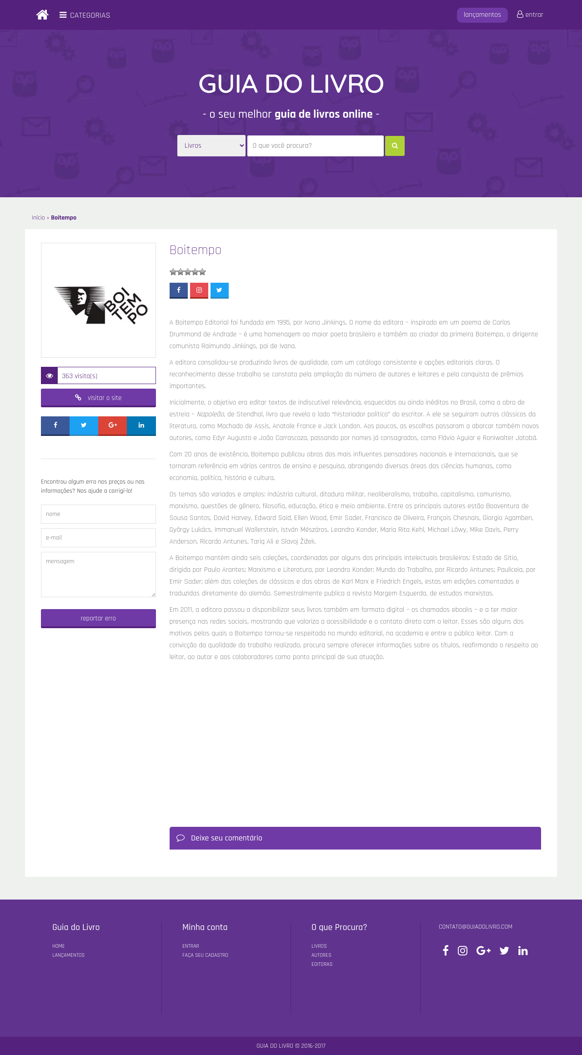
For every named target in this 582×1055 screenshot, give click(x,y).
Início (38, 218)
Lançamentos (68, 955)
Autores (321, 955)
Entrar (190, 946)
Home (58, 946)
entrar (530, 15)
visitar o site (98, 398)
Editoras (321, 964)
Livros (319, 946)
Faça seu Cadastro (205, 955)
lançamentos (483, 15)
